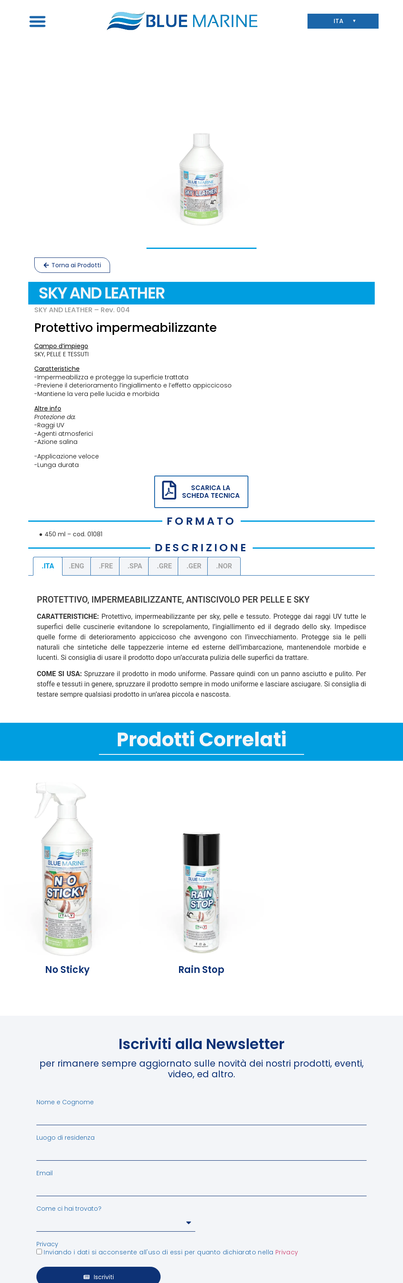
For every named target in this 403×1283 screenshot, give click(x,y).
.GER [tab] (193, 566)
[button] (37, 21)
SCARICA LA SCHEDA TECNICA (211, 491)
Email (44, 1173)
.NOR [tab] (224, 566)
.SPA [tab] (135, 566)
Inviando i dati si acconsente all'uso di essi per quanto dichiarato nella (171, 1252)
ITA (341, 21)
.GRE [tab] (164, 566)
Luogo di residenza (65, 1138)
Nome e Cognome (65, 1102)
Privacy (47, 1244)
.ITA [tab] (48, 566)
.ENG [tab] (76, 566)
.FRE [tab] (106, 566)
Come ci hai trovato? (68, 1209)
